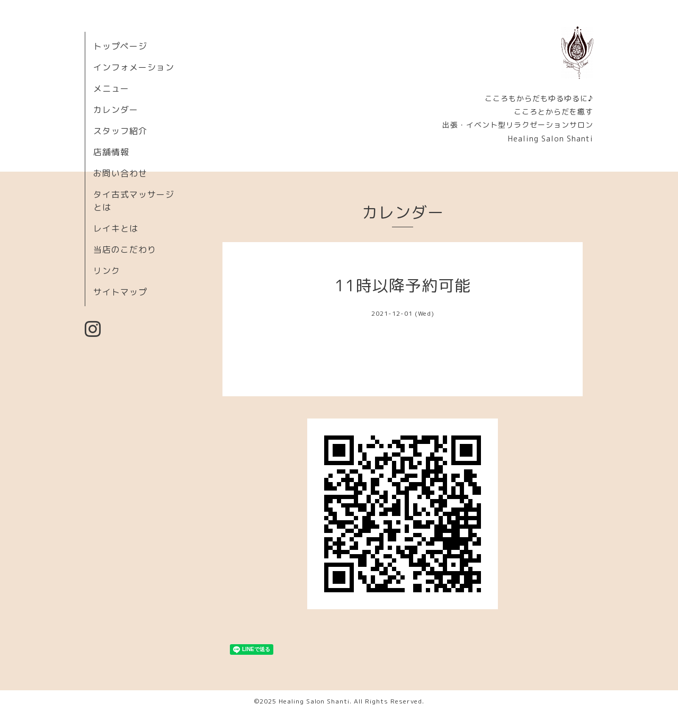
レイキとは (115, 228)
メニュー (111, 88)
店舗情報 (111, 152)
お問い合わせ (120, 173)
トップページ (120, 46)
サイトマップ (120, 292)
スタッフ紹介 (120, 131)
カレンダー (115, 109)
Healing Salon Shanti (314, 701)
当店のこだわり (124, 249)
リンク (106, 271)
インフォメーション (133, 67)
